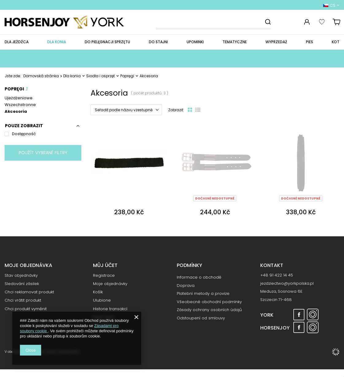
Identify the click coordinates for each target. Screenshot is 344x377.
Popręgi (127, 75)
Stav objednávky (21, 277)
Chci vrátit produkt (23, 302)
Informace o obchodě (199, 277)
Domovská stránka (41, 75)
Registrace (104, 277)
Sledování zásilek (22, 286)
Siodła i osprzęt (100, 75)
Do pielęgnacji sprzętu (107, 41)
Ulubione (102, 302)
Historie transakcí (110, 311)
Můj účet (105, 265)
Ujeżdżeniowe (19, 98)
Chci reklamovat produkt (29, 294)
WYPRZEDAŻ (276, 41)
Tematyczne (234, 41)
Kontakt (271, 265)
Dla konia (56, 41)
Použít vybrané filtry (43, 153)
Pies (309, 41)
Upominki (195, 41)
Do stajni (158, 41)
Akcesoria (16, 111)
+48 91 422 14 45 (276, 277)
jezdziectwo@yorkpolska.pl (287, 285)
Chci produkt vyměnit (26, 311)
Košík (98, 294)
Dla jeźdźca (17, 41)
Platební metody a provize (203, 293)
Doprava (186, 285)
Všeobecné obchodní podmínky (209, 301)
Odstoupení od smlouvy (201, 318)
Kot (335, 41)
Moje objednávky (110, 286)
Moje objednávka (28, 265)
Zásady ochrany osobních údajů (209, 309)
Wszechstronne (20, 105)
